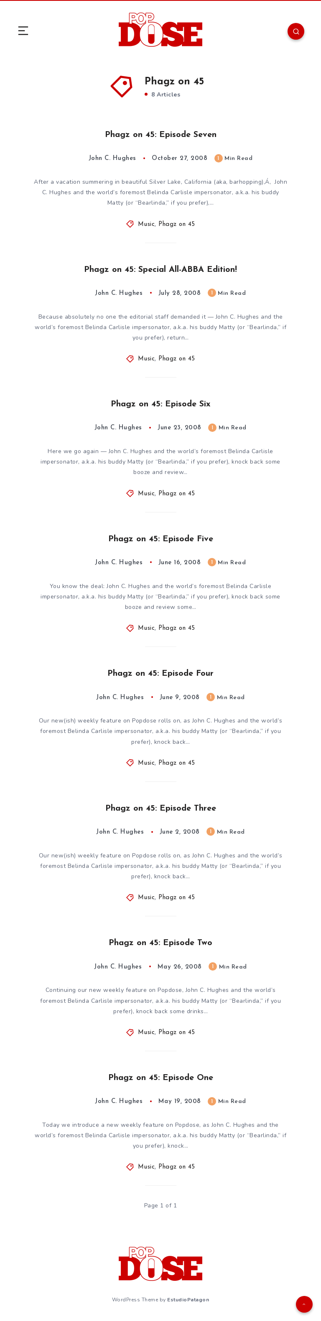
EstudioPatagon (188, 1299)
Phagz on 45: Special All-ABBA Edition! (160, 270)
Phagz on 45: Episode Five (160, 539)
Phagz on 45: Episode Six (161, 404)
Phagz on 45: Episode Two (160, 943)
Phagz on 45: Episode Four (160, 673)
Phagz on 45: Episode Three (160, 808)
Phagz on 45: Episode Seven (161, 135)
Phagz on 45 (176, 224)
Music (146, 224)
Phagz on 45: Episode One (160, 1078)
